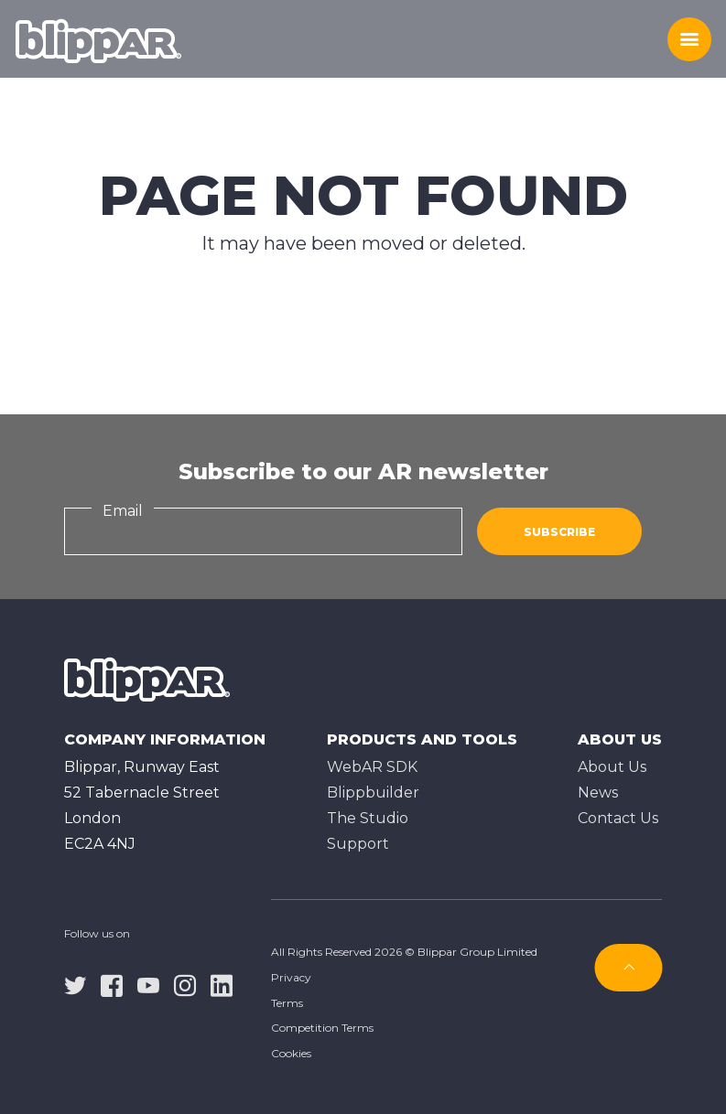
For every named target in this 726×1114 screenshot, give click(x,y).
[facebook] (112, 984)
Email (123, 511)
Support (358, 843)
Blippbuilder (373, 792)
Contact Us (618, 818)
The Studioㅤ (367, 818)
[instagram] (185, 984)
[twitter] (75, 984)
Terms (287, 1003)
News (598, 792)
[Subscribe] (629, 967)
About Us (612, 767)
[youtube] (148, 984)
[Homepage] (98, 39)
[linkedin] (222, 984)
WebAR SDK (372, 767)
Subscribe (559, 532)
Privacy (291, 977)
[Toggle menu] (689, 39)
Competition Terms (322, 1027)
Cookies (291, 1053)
